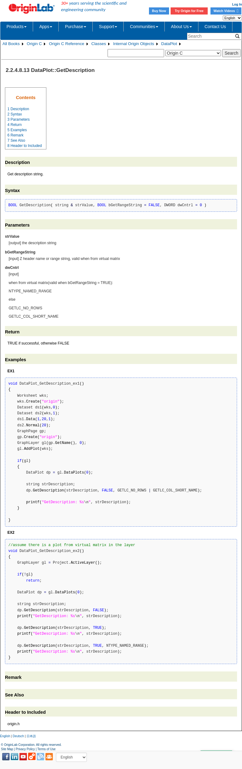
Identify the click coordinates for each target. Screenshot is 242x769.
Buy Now (159, 11)
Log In (237, 4)
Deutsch (18, 736)
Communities (144, 26)
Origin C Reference (66, 43)
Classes (98, 43)
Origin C (34, 43)
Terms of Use (46, 749)
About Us (181, 26)
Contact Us (215, 26)
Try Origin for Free (189, 11)
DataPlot (169, 43)
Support (108, 26)
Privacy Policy (25, 749)
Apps (45, 26)
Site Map (7, 749)
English (5, 736)
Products (16, 26)
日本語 (31, 736)
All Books (11, 43)
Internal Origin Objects (133, 43)
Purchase (75, 26)
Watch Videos (226, 11)
